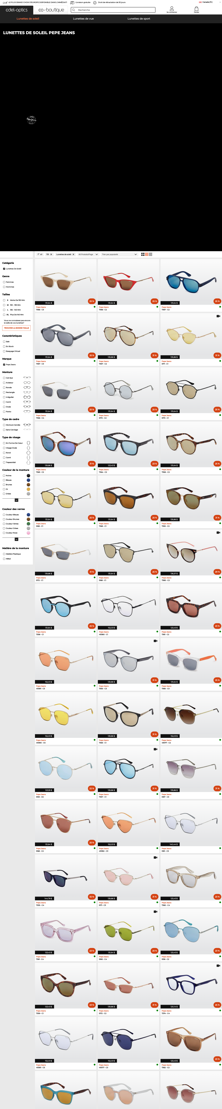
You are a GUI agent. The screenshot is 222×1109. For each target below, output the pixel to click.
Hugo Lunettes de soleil (75, 970)
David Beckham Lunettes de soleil (32, 973)
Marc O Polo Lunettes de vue (124, 963)
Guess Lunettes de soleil (27, 970)
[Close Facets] (16, 64)
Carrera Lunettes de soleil (28, 963)
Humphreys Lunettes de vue (124, 966)
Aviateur (16, 192)
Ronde (16, 197)
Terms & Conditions (25, 1092)
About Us (21, 1014)
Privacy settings (23, 1019)
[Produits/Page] (88, 64)
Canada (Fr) (207, 2)
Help (113, 1014)
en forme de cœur (16, 252)
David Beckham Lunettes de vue (172, 976)
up (204, 1092)
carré (16, 267)
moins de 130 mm (14, 110)
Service (67, 1014)
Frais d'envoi (69, 1022)
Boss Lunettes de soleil (27, 976)
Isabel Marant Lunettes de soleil (79, 973)
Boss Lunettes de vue (121, 976)
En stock (8, 156)
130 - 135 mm (12, 114)
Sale (6, 151)
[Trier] (119, 64)
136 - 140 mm (12, 119)
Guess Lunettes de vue (122, 970)
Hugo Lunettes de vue (167, 973)
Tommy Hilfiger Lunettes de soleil (80, 966)
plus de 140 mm (13, 124)
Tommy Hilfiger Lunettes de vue (172, 963)
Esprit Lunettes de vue (121, 973)
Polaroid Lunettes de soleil (28, 966)
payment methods (72, 1019)
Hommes (8, 96)
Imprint (47, 1092)
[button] (16, 10)
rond (16, 262)
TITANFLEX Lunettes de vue (170, 970)
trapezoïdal (16, 272)
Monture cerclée (16, 234)
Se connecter (172, 12)
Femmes (8, 92)
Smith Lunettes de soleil (75, 963)
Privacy (39, 1092)
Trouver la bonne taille (16, 138)
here (192, 1034)
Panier (196, 12)
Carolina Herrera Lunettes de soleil (80, 976)
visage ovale (16, 257)
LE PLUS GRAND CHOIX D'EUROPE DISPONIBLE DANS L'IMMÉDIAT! (37, 2)
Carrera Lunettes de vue (168, 966)
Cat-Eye (16, 187)
